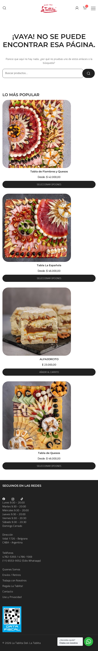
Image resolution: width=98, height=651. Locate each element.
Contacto (7, 591)
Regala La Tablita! (12, 585)
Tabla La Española (49, 265)
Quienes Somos (11, 569)
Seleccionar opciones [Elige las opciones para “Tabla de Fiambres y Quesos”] (49, 184)
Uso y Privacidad (12, 597)
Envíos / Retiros (11, 574)
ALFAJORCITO (49, 359)
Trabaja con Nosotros (14, 580)
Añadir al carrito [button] (49, 372)
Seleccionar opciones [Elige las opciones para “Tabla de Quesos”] (49, 466)
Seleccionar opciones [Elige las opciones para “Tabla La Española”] (49, 278)
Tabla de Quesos (49, 453)
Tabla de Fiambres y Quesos (49, 171)
